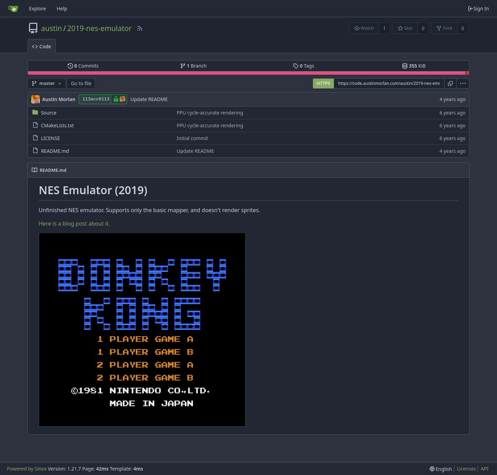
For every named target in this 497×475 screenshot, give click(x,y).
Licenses (466, 468)
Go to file (81, 83)
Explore (37, 8)
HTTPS (323, 83)
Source (49, 112)
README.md (55, 151)
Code (41, 46)
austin (51, 28)
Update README (149, 99)
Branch (193, 65)
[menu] (463, 83)
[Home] (13, 8)
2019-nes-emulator (99, 28)
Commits (83, 65)
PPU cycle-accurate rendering (210, 112)
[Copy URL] (450, 83)
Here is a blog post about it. (74, 223)
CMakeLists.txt (57, 125)
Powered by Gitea (27, 468)
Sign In (478, 8)
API (484, 468)
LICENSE (50, 138)
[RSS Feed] (140, 28)
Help (62, 8)
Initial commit (192, 138)
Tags (303, 65)
